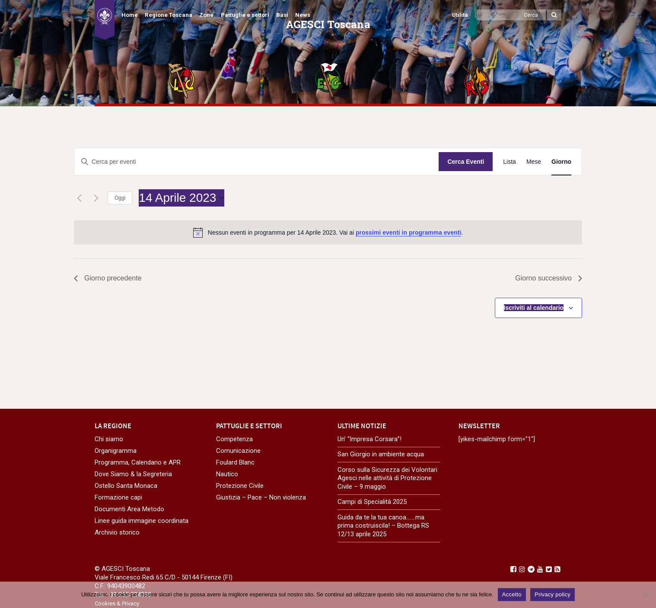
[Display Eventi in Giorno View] (561, 161)
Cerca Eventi (465, 161)
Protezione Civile (240, 486)
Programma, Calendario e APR (138, 462)
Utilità (460, 15)
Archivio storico (117, 532)
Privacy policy (552, 594)
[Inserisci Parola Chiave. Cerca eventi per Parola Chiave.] (256, 161)
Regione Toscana (168, 15)
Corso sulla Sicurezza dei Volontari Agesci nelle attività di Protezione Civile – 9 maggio (387, 478)
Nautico (227, 474)
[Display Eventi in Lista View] (509, 161)
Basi (282, 15)
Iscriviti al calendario (534, 307)
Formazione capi (118, 497)
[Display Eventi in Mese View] (533, 161)
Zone (206, 15)
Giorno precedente (108, 278)
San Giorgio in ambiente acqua (381, 454)
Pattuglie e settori (245, 15)
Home (129, 15)
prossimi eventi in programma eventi (408, 232)
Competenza (234, 439)
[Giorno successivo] (96, 198)
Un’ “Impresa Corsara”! (369, 439)
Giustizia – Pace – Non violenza (261, 497)
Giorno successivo (548, 278)
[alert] (328, 232)
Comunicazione (238, 451)
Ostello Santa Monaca (126, 486)
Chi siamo (109, 439)
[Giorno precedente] (79, 198)
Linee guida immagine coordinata (141, 521)
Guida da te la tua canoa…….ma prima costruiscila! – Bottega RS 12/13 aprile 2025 (383, 525)
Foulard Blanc (235, 462)
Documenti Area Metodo (129, 509)
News (302, 15)
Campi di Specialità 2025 (372, 502)
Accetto (512, 594)
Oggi (120, 198)
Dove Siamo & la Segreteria (133, 474)
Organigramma (116, 451)
